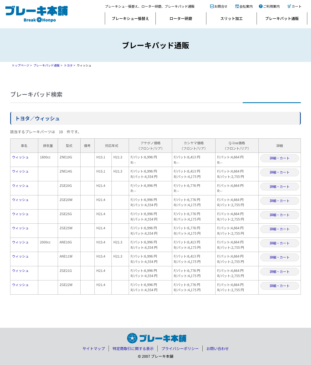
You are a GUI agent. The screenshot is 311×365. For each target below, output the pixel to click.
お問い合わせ (217, 348)
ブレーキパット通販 (282, 18)
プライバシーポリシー (180, 348)
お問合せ (221, 6)
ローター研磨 (181, 18)
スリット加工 (231, 18)
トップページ (20, 65)
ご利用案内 (271, 6)
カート (297, 6)
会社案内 (246, 6)
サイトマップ (93, 348)
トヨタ (68, 65)
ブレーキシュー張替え (130, 18)
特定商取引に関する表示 (133, 348)
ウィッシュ (20, 156)
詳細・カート (280, 157)
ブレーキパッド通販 (46, 65)
